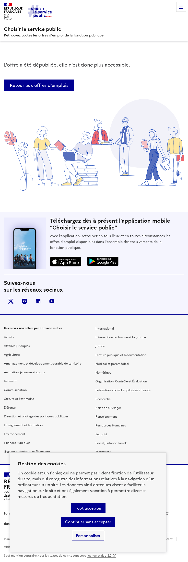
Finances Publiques (17, 443)
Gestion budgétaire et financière (27, 451)
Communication (15, 390)
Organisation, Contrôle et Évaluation (121, 381)
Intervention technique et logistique (120, 337)
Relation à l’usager (108, 408)
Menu (181, 7)
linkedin (38, 301)
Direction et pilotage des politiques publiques (36, 416)
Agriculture (12, 355)
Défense (10, 407)
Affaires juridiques (17, 346)
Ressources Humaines (110, 425)
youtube (52, 301)
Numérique (103, 372)
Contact (167, 539)
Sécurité (101, 434)
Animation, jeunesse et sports (24, 372)
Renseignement (106, 416)
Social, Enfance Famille (111, 443)
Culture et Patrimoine (19, 399)
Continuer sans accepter (88, 522)
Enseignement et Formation (23, 425)
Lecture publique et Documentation (120, 355)
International (104, 328)
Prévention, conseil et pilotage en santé (123, 390)
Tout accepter (88, 508)
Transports (103, 452)
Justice (100, 346)
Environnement (14, 434)
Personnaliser (88, 536)
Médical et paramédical (112, 364)
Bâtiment (10, 381)
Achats (9, 337)
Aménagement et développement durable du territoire (43, 363)
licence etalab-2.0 (99, 555)
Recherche (103, 399)
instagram (24, 301)
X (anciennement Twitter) (11, 301)
